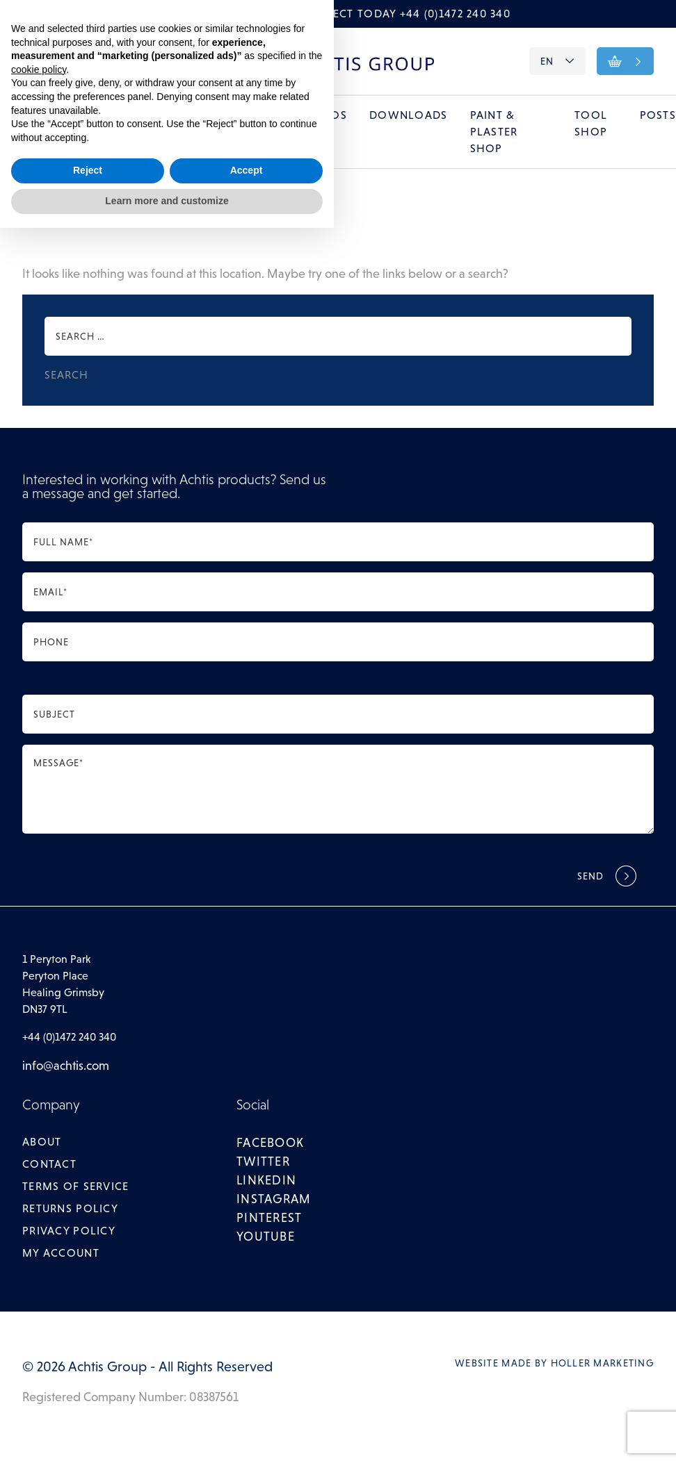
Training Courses (241, 124)
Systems (83, 116)
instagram (274, 1200)
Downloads (408, 116)
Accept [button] (246, 1406)
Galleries (161, 116)
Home (18, 116)
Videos (325, 116)
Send (590, 876)
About (39, 61)
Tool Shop (590, 124)
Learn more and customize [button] (166, 1435)
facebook (270, 1143)
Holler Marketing (602, 1363)
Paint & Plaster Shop (494, 132)
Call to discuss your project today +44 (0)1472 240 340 (338, 13)
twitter (263, 1162)
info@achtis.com (65, 1066)
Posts (658, 116)
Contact (92, 61)
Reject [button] (87, 1406)
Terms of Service (75, 1187)
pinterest (269, 1218)
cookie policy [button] (38, 1304)
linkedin (266, 1181)
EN (557, 61)
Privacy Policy (68, 1231)
